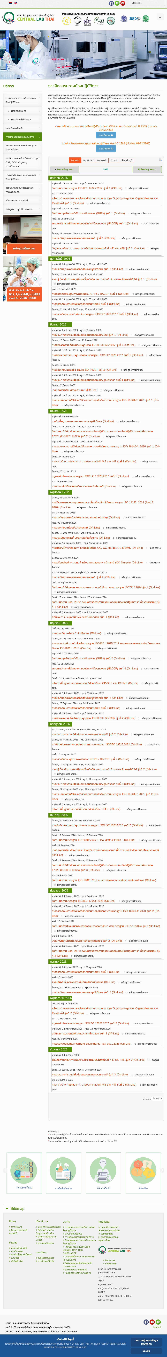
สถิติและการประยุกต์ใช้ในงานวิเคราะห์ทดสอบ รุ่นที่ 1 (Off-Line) (85, 617)
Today (114, 160)
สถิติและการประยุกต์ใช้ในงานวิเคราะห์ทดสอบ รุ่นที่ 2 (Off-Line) (85, 1033)
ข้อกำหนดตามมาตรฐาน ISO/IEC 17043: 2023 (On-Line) (83, 901)
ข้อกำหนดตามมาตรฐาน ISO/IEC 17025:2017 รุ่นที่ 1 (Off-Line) (87, 188)
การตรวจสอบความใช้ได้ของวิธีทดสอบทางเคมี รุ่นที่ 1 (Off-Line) (86, 304)
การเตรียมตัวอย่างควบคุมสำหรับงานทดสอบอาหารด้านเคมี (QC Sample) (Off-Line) (97, 562)
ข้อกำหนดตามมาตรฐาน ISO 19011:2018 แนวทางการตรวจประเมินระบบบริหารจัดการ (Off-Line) (104, 880)
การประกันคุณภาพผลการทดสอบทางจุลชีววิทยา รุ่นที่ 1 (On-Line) (87, 269)
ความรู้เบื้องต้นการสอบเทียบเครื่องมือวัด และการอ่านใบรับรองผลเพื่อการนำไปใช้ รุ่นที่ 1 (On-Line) (104, 279)
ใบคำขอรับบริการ (45, 1258)
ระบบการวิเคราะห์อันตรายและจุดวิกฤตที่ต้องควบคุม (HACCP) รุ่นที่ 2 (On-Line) (95, 668)
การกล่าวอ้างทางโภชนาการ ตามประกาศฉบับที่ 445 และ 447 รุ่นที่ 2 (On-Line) (94, 1085)
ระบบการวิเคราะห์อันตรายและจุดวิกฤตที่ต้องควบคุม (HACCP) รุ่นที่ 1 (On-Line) (95, 223)
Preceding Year (65, 169)
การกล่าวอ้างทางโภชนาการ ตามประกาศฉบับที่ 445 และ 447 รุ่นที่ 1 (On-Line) (94, 461)
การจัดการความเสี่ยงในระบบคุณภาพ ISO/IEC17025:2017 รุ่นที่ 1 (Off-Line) (93, 345)
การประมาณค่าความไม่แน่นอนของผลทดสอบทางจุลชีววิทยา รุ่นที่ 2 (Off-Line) (93, 784)
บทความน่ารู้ (15, 1227)
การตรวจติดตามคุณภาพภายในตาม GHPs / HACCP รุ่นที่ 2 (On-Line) (90, 759)
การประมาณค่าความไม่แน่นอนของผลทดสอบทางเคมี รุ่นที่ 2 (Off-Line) (90, 734)
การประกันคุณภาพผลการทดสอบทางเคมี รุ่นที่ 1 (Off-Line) (83, 238)
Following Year (146, 169)
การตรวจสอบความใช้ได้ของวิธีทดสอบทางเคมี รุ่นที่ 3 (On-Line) (86, 972)
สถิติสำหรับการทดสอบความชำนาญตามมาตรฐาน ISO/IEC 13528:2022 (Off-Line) (97, 744)
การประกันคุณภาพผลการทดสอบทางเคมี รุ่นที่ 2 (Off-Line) (83, 577)
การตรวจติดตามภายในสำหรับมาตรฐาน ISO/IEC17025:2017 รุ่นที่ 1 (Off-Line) (95, 314)
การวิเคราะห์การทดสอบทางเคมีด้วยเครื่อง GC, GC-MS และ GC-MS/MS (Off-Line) (97, 548)
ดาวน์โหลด (106, 135)
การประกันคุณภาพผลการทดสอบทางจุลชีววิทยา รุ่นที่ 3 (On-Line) (87, 992)
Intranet (157, 1327)
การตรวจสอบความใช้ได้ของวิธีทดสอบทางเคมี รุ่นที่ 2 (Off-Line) (86, 708)
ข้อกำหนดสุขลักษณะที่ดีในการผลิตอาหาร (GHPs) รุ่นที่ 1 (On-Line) (88, 213)
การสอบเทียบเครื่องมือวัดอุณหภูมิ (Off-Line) (76, 527)
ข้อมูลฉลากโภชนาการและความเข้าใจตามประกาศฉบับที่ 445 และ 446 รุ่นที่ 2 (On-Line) (98, 1060)
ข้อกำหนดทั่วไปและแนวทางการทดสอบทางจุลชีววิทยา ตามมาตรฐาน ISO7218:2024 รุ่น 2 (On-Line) (106, 926)
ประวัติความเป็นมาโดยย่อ (48, 1227)
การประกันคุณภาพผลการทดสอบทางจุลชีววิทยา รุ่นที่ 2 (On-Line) (87, 698)
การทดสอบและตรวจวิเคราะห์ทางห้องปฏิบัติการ (79, 1229)
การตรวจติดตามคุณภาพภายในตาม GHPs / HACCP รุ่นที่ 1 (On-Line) (90, 294)
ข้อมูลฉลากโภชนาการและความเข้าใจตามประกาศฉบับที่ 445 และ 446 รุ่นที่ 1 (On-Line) (98, 248)
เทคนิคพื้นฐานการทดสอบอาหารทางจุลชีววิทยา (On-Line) (83, 421)
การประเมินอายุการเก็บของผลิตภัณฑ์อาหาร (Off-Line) (81, 538)
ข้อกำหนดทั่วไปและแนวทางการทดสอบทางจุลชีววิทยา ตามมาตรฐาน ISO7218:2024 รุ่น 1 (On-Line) (106, 587)
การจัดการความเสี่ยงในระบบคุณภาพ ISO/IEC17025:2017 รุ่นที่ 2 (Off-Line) (93, 718)
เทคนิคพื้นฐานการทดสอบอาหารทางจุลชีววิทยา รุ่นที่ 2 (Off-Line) (87, 941)
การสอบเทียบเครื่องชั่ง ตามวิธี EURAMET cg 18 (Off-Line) (84, 370)
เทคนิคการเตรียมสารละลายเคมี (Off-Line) (74, 390)
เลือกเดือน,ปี (126, 160)
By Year (75, 160)
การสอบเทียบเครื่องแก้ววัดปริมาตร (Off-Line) (76, 633)
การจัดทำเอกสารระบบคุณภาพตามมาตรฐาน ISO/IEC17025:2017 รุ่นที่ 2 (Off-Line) (97, 825)
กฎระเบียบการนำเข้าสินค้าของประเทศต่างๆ (109, 1229)
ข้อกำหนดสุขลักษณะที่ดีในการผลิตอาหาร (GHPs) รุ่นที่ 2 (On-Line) (88, 658)
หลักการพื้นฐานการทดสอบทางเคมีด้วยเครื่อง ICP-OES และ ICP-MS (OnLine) (95, 683)
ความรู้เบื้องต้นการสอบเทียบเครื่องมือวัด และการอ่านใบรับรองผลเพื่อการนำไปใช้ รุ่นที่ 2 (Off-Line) (104, 769)
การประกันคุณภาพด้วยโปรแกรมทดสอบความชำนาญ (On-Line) (86, 517)
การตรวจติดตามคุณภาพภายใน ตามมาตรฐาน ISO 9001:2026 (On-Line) (91, 1044)
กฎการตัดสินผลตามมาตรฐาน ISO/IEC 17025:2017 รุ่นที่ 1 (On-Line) (90, 476)
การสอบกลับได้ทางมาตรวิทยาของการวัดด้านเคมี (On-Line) (84, 486)
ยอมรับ (146, 1351)
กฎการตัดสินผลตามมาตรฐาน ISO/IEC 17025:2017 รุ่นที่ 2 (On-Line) (90, 1023)
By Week (101, 160)
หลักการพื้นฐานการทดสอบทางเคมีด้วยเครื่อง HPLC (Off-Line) (86, 809)
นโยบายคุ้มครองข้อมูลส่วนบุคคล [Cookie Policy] (146, 1342)
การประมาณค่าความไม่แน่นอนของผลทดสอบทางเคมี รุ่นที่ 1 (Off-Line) (90, 335)
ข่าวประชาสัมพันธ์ (18, 1248)
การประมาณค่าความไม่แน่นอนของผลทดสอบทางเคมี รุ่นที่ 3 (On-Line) (90, 1074)
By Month (88, 160)
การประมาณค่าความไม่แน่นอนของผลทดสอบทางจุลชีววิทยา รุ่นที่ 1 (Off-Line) (93, 380)
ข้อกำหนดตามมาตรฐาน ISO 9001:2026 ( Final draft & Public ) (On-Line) (93, 840)
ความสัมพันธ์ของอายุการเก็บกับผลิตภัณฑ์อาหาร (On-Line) (83, 982)
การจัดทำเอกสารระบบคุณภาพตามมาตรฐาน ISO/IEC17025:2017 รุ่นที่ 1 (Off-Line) (97, 355)
